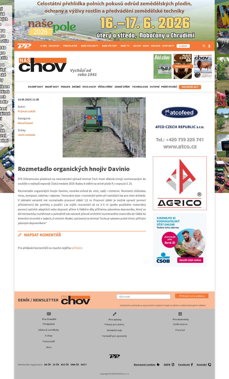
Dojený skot (35, 86)
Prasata (65, 86)
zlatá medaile (26, 135)
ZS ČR (56, 364)
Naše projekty (90, 45)
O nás (43, 45)
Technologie (140, 86)
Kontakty (168, 45)
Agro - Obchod (151, 45)
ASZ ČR (65, 364)
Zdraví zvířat (122, 86)
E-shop (48, 335)
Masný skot (52, 86)
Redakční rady (114, 330)
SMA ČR (74, 364)
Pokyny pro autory (114, 324)
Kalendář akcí (190, 86)
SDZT (84, 364)
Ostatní (154, 86)
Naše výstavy (110, 45)
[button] (192, 296)
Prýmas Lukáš (26, 111)
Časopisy (55, 45)
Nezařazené (25, 123)
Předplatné (71, 45)
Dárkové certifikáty (48, 329)
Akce (49, 347)
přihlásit (77, 248)
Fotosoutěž (49, 341)
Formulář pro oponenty (114, 336)
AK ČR (47, 364)
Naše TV (126, 45)
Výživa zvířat (105, 86)
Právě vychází (169, 86)
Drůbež (76, 86)
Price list (180, 330)
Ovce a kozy (89, 86)
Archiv (137, 45)
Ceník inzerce (180, 324)
